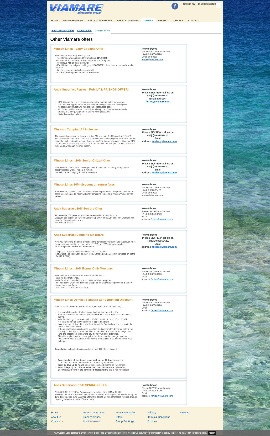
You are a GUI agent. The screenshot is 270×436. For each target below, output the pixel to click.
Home (54, 20)
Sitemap (184, 412)
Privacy (152, 412)
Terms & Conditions (159, 416)
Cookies (152, 421)
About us (56, 416)
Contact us (57, 421)
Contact (193, 20)
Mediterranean (73, 20)
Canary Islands (92, 416)
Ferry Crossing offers (62, 30)
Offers (148, 20)
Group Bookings (125, 421)
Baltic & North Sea (100, 20)
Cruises (178, 20)
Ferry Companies (128, 20)
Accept (212, 433)
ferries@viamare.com (152, 59)
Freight (163, 20)
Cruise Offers (84, 30)
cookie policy (201, 433)
